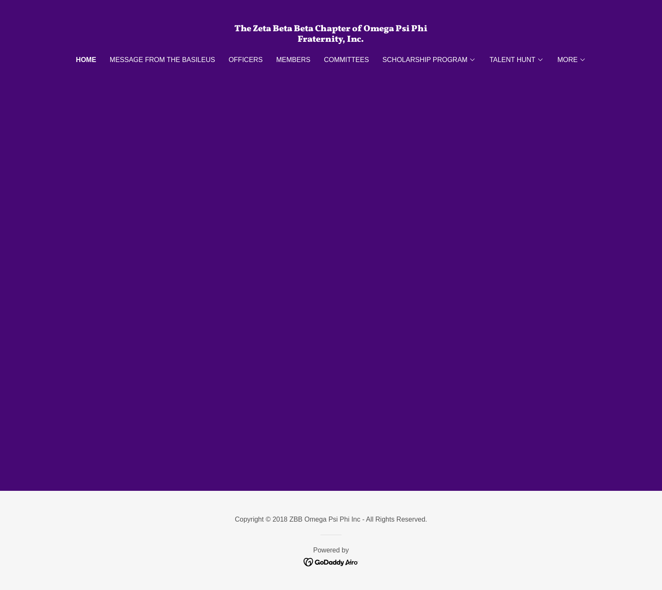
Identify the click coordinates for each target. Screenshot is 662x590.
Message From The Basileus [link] (162, 59)
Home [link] (86, 59)
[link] (331, 39)
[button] (429, 60)
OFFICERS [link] (245, 59)
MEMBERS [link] (293, 59)
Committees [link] (346, 59)
